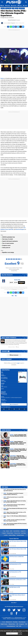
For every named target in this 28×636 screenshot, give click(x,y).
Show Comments (14, 355)
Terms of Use (17, 533)
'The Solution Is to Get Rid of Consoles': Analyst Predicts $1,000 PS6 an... (13, 494)
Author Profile (12, 347)
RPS (20, 626)
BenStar (2, 384)
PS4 (2, 378)
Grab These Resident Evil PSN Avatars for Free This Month (15, 509)
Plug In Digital (8, 8)
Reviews (2, 8)
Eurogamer (21, 624)
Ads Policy (23, 533)
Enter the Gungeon (20, 229)
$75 (9, 409)
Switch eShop (5, 378)
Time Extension (22, 622)
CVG (17, 626)
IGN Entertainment (18, 617)
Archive (6, 535)
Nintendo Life (9, 622)
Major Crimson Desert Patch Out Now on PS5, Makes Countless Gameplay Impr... (15, 513)
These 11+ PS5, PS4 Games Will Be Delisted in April (15, 516)
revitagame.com (4, 400)
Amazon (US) (21, 282)
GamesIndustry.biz (11, 626)
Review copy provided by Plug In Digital (14, 267)
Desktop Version (20, 535)
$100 (4, 409)
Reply (17, 347)
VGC (26, 624)
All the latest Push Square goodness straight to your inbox (14, 631)
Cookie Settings (12, 535)
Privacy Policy (10, 533)
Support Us (23, 531)
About (7, 531)
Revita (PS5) (17, 279)
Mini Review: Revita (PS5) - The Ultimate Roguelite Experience (14, 13)
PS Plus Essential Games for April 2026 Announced (13, 498)
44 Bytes (4, 618)
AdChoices (9, 618)
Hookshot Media (8, 617)
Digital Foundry (4, 624)
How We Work (16, 531)
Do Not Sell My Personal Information (18, 618)
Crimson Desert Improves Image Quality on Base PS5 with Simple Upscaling (14, 505)
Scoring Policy (14, 270)
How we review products (14, 269)
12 (8, 467)
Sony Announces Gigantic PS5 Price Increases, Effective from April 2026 (15, 524)
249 (7, 452)
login (18, 363)
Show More (14, 602)
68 (7, 437)
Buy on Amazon (14, 404)
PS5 (13, 8)
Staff (11, 531)
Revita (17, 8)
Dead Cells (10, 229)
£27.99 (15, 282)
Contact (4, 533)
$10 (24, 409)
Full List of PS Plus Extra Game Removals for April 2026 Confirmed (15, 490)
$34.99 (11, 282)
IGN (17, 624)
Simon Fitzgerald (11, 23)
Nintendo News (12, 624)
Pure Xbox (15, 622)
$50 (14, 409)
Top (4, 531)
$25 (19, 409)
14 (7, 459)
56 (7, 445)
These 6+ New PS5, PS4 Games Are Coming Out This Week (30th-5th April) (15, 501)
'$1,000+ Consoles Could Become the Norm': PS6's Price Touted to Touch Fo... (15, 520)
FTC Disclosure (14, 289)
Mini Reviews (21, 8)
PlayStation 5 (3, 375)
